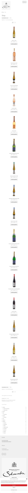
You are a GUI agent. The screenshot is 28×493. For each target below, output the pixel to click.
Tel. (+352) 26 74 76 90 (5, 440)
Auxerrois (5, 422)
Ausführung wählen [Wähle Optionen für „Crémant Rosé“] (14, 134)
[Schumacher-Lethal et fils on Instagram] (5, 454)
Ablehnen (14, 487)
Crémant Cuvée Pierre (6, 408)
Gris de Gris (5, 414)
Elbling (4, 425)
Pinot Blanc (5, 428)
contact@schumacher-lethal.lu (6, 441)
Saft (3, 418)
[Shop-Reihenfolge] (6, 387)
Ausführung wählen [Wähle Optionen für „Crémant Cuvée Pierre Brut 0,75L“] (14, 269)
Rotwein (4, 415)
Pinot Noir (5, 417)
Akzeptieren (14, 485)
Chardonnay (5, 424)
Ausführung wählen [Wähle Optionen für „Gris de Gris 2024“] (14, 111)
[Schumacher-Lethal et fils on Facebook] (3, 454)
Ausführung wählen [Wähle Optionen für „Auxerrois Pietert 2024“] (14, 224)
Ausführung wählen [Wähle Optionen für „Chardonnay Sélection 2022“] (14, 179)
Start (3, 12)
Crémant (4, 407)
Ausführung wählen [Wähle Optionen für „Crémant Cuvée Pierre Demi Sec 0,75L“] (14, 247)
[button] (26, 478)
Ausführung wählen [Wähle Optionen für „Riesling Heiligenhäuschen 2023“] (14, 337)
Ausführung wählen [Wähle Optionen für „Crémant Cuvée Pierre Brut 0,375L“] (14, 156)
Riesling (5, 431)
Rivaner (5, 432)
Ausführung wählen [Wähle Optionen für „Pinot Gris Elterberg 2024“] (14, 89)
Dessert (4, 411)
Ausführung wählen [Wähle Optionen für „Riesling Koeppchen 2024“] (14, 382)
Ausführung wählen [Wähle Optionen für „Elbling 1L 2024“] (14, 360)
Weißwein (4, 421)
